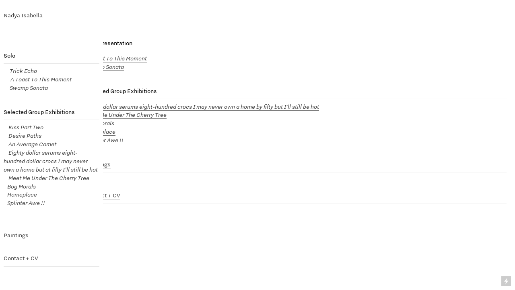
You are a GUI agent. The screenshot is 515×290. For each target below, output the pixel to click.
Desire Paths (23, 135)
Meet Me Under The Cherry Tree (46, 178)
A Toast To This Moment (116, 58)
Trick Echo (22, 71)
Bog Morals (21, 186)
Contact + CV (21, 258)
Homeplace (20, 194)
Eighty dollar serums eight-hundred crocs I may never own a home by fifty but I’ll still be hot (202, 106)
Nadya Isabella (23, 15)
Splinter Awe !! (24, 203)
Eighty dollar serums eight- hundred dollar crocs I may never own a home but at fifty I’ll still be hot (51, 161)
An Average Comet (32, 144)
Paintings (16, 235)
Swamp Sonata (26, 87)
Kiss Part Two (23, 127)
